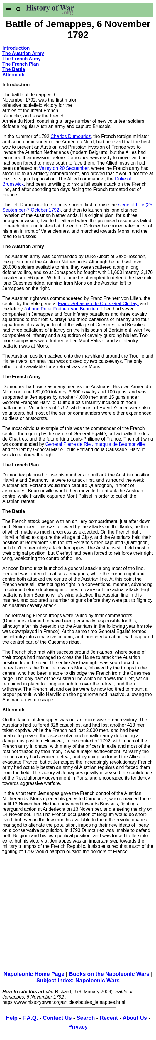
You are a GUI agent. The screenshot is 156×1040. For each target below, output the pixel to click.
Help (12, 1018)
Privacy (78, 1027)
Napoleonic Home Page (34, 974)
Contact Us (57, 1018)
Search (86, 1018)
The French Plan (20, 64)
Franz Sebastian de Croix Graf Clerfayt (98, 303)
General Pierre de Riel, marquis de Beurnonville (95, 444)
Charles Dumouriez (71, 136)
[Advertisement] (116, 78)
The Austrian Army (23, 53)
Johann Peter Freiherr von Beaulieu (61, 308)
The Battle (13, 69)
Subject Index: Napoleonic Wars (78, 980)
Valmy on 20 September (64, 168)
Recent (109, 1018)
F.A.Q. (30, 1018)
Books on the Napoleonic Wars (109, 974)
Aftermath (13, 74)
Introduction (16, 48)
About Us (135, 1018)
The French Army (21, 58)
